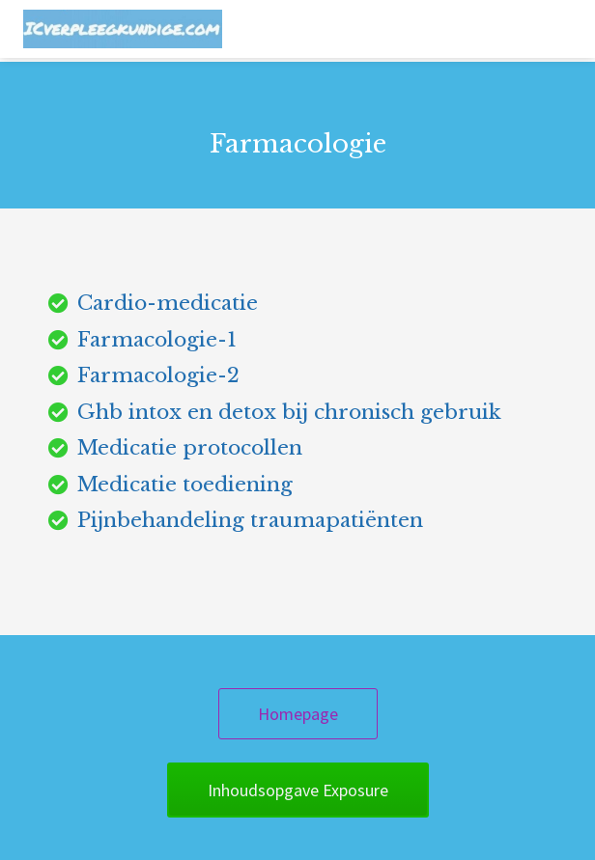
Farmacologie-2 (158, 375)
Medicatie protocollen (189, 447)
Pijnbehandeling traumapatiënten (250, 520)
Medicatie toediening (185, 484)
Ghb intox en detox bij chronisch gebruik (289, 412)
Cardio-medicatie (167, 303)
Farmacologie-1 (157, 339)
